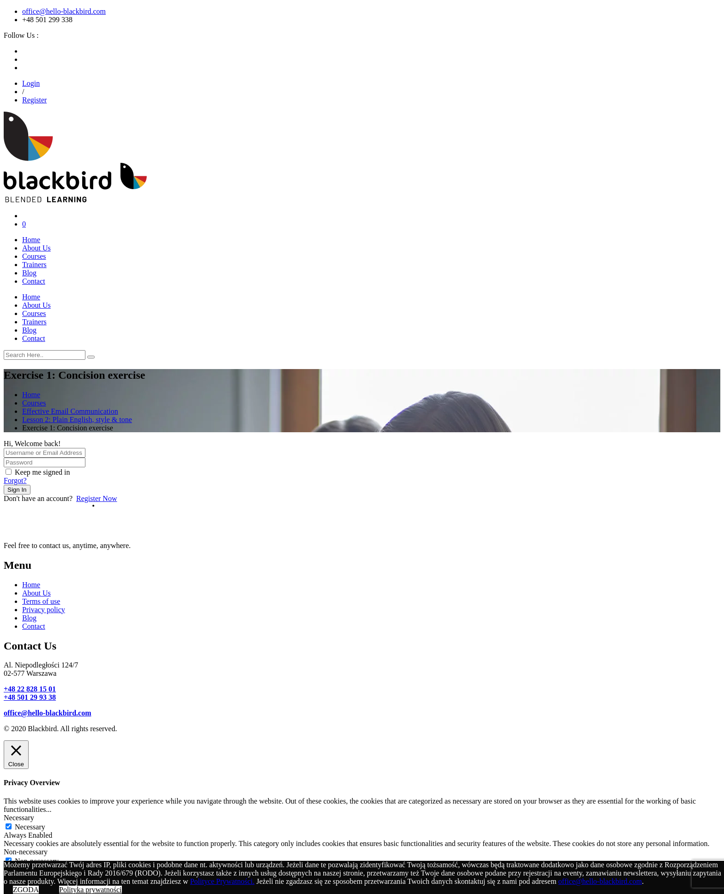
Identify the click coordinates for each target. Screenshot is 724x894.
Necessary (30, 827)
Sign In (17, 489)
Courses (34, 256)
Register (34, 100)
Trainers (34, 264)
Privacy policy (43, 610)
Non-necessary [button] (26, 852)
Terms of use (41, 601)
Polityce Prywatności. (222, 881)
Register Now (96, 498)
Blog (29, 273)
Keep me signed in (42, 472)
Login (31, 83)
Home (31, 240)
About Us (36, 248)
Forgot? (15, 480)
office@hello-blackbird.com (64, 11)
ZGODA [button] (26, 890)
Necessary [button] (19, 818)
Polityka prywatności (90, 890)
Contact (33, 281)
